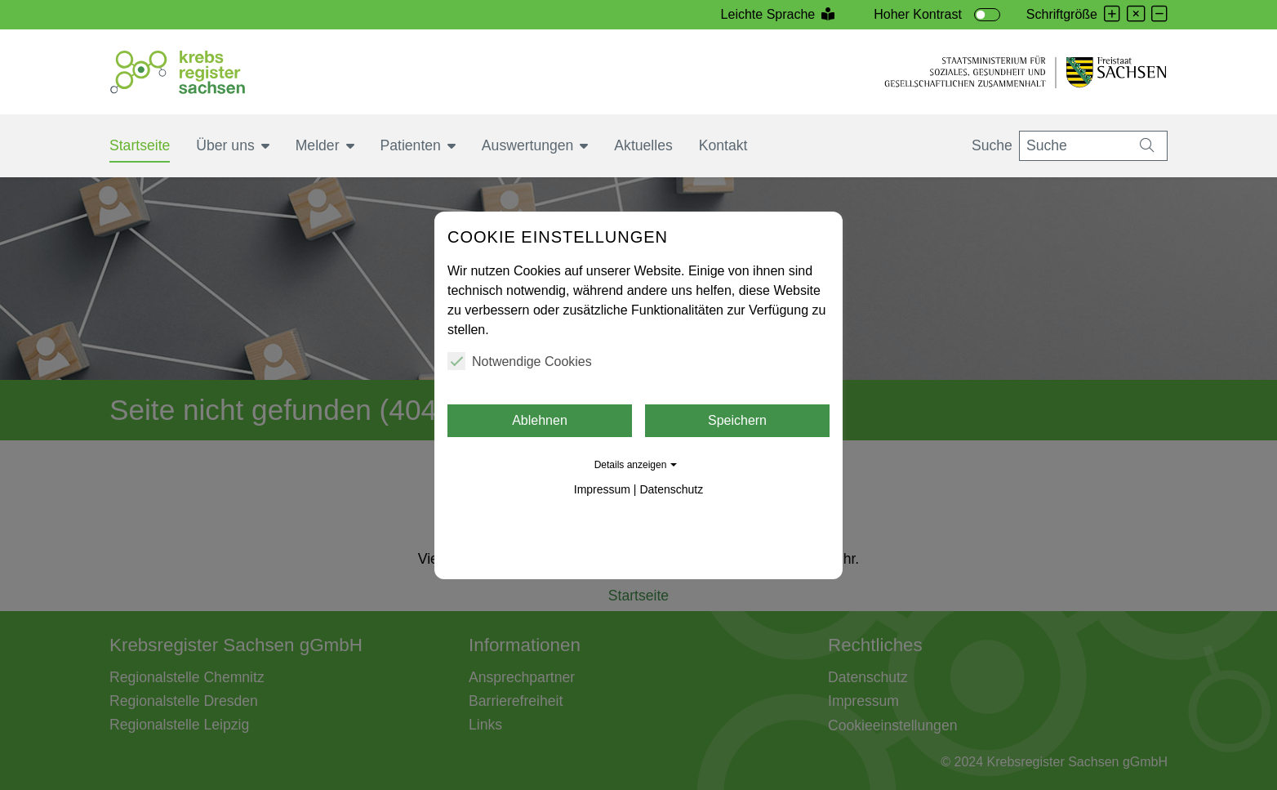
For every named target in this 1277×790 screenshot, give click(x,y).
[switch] (987, 14)
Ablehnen (539, 420)
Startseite (139, 145)
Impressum (602, 489)
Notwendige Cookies (519, 361)
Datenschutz (671, 489)
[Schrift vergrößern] (1112, 15)
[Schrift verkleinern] (1159, 15)
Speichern (737, 420)
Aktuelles (643, 145)
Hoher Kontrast (918, 14)
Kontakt (723, 145)
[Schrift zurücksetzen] (1136, 15)
